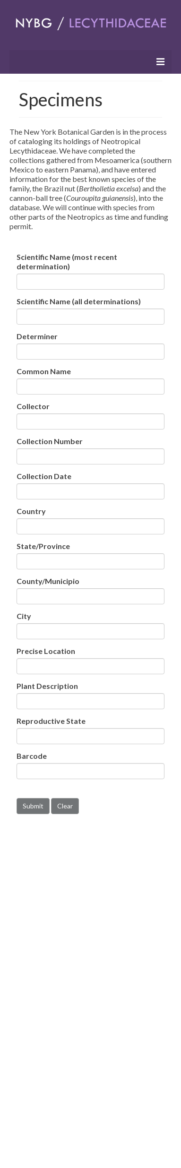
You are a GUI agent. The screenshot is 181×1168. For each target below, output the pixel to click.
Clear (65, 806)
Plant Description (47, 685)
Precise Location (46, 650)
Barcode (32, 755)
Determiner (37, 336)
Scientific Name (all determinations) (79, 301)
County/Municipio (48, 580)
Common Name (44, 371)
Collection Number (50, 441)
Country (31, 511)
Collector (33, 406)
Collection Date (44, 476)
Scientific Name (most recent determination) (67, 261)
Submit (33, 806)
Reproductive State (51, 720)
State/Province (43, 545)
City (24, 615)
